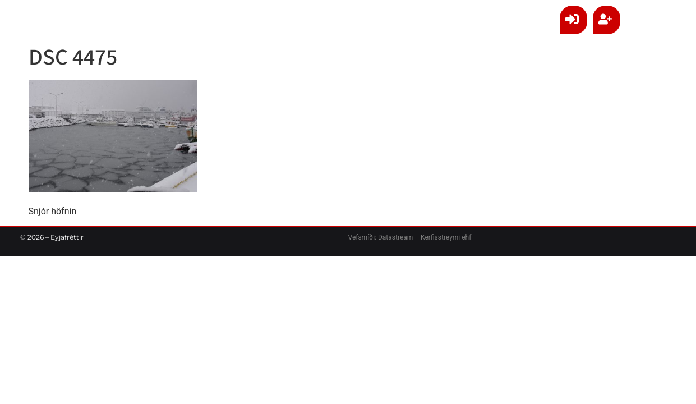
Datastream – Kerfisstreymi (418, 237)
